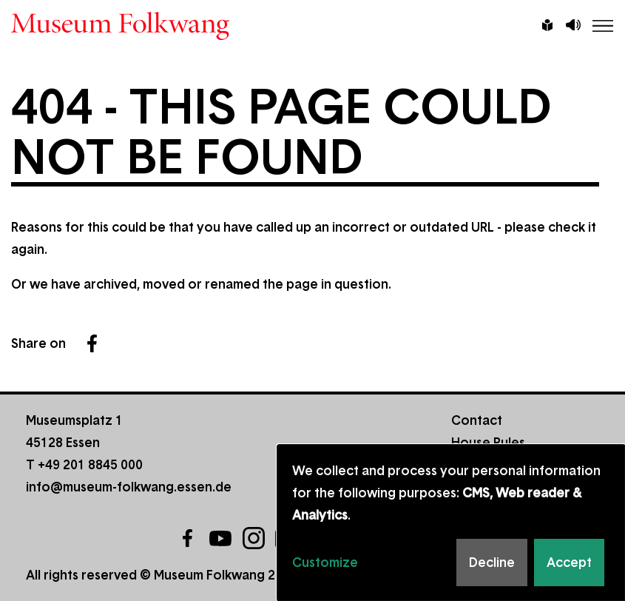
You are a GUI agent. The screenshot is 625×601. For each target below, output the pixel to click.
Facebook (92, 343)
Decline (492, 562)
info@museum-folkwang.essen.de (129, 487)
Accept (569, 562)
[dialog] (451, 523)
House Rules (488, 442)
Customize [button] (325, 562)
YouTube (220, 538)
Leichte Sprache (547, 27)
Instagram (254, 538)
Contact (476, 420)
